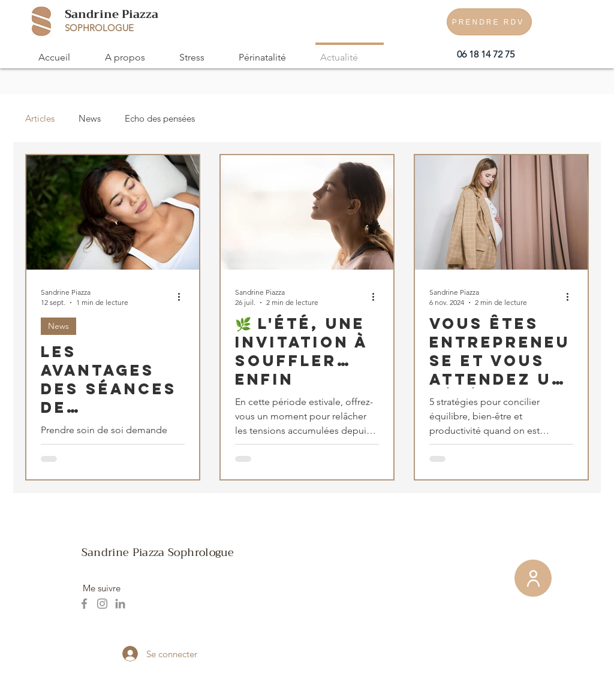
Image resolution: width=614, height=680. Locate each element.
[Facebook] (84, 604)
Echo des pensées (160, 118)
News (90, 118)
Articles (40, 118)
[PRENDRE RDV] (489, 21)
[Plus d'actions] (183, 296)
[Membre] (533, 578)
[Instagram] (102, 604)
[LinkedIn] (120, 604)
